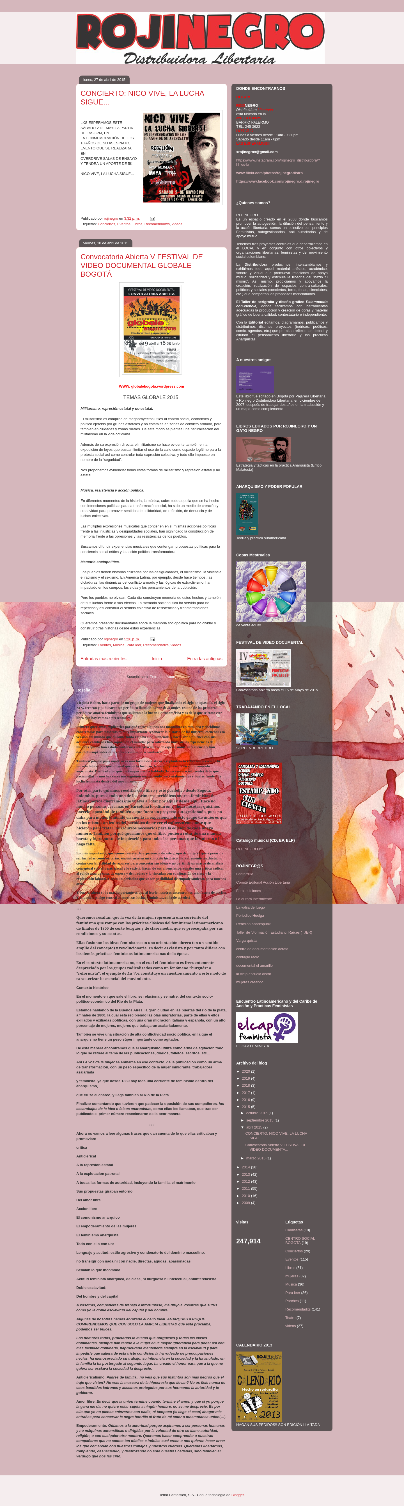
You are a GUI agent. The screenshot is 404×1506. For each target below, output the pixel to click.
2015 (246, 1107)
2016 (246, 1100)
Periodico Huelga (250, 915)
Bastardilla (244, 874)
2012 (246, 1181)
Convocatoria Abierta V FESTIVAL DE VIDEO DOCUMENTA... (275, 1147)
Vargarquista (246, 940)
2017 (246, 1093)
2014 (246, 1167)
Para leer (134, 645)
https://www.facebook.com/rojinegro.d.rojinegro (277, 181)
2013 (246, 1174)
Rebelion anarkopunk (253, 924)
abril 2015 (254, 1127)
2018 (246, 1085)
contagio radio (247, 957)
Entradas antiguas (204, 658)
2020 (246, 1071)
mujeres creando (249, 982)
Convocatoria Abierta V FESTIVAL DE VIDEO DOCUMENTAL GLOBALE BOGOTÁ (142, 265)
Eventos (123, 224)
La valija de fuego (250, 907)
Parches (292, 1301)
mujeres (291, 1276)
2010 (246, 1196)
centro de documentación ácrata (262, 949)
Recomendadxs (157, 224)
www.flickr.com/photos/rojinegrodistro (269, 173)
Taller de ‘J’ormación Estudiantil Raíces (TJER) (274, 932)
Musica (119, 645)
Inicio (157, 658)
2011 (246, 1188)
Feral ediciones (248, 891)
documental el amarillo (254, 965)
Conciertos (106, 224)
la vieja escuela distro (253, 974)
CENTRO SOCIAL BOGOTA (300, 1240)
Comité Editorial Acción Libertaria (263, 882)
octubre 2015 (257, 1113)
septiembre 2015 (260, 1120)
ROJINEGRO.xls (249, 849)
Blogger (237, 1495)
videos (177, 224)
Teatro (290, 1318)
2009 (246, 1203)
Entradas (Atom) (163, 677)
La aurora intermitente (254, 899)
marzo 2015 (256, 1158)
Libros (137, 224)
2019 (246, 1078)
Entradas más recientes (104, 658)
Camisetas (293, 1230)
